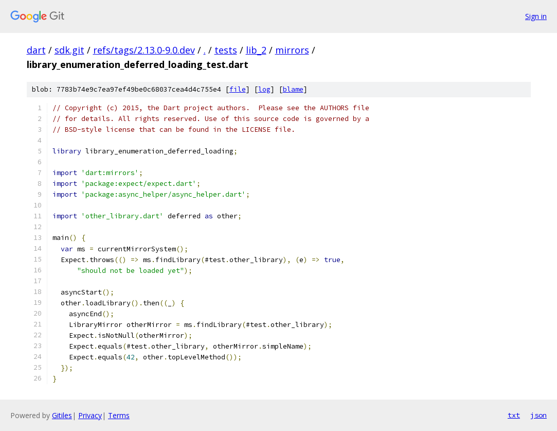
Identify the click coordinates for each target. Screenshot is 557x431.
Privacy (90, 415)
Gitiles (62, 415)
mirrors (292, 50)
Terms (119, 415)
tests (225, 50)
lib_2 (256, 50)
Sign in (536, 16)
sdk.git (69, 50)
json (538, 415)
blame (293, 89)
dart (36, 50)
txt (514, 415)
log (264, 89)
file (237, 89)
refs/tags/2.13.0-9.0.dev (144, 50)
